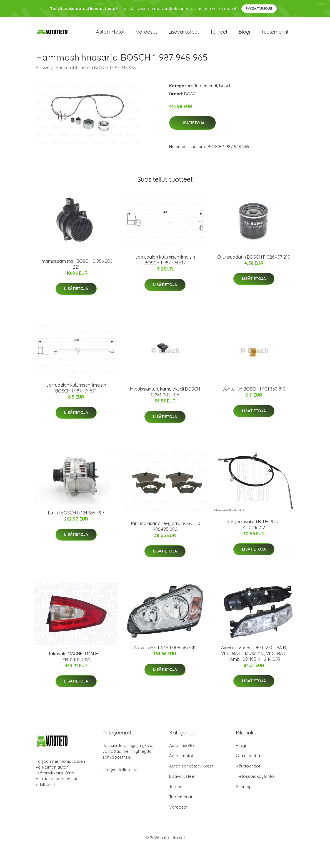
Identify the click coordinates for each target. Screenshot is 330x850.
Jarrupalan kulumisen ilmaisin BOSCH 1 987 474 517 (165, 263)
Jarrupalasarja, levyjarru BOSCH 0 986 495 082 (164, 529)
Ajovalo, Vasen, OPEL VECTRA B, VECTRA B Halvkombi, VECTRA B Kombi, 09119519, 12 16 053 (254, 656)
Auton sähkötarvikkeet (191, 768)
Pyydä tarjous (259, 8)
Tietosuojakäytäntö (255, 779)
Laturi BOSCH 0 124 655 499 (76, 515)
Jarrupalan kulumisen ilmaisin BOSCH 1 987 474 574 (76, 390)
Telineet (219, 33)
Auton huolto (181, 748)
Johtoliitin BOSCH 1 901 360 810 (254, 392)
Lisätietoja (192, 125)
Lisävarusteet (183, 33)
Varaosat (146, 33)
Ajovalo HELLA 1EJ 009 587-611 (165, 650)
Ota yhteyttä (248, 758)
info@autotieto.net (120, 772)
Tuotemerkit (275, 33)
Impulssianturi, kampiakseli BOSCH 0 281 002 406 (165, 395)
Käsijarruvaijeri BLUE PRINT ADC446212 (254, 527)
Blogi (244, 33)
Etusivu (42, 70)
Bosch (225, 88)
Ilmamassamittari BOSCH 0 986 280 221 (76, 266)
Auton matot (110, 33)
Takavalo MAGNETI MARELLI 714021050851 (76, 659)
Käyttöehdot (248, 768)
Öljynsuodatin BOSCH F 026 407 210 (253, 259)
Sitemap (244, 789)
